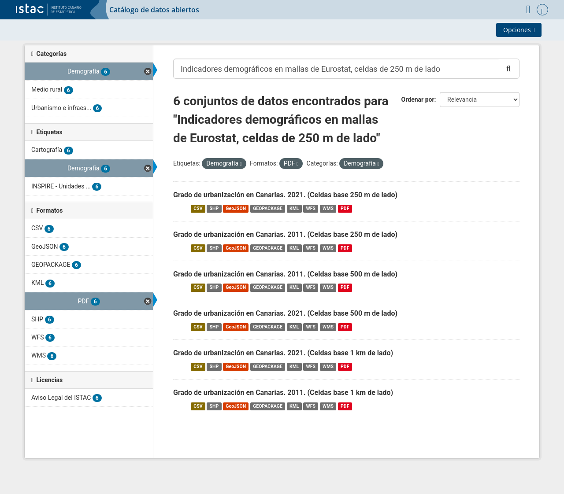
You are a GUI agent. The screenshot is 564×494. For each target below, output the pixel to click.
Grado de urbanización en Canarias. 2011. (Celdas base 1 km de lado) (283, 392)
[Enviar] (509, 69)
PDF (345, 208)
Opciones (519, 30)
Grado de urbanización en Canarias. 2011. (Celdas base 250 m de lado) (285, 234)
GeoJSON (236, 208)
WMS (328, 208)
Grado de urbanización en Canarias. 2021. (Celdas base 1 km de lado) (283, 353)
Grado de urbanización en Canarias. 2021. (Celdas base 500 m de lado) (285, 313)
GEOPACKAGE (267, 208)
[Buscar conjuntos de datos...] (336, 69)
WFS (310, 208)
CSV (197, 208)
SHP (214, 208)
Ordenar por (417, 99)
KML (294, 208)
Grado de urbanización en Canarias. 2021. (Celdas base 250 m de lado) (285, 195)
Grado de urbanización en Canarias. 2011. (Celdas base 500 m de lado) (285, 274)
